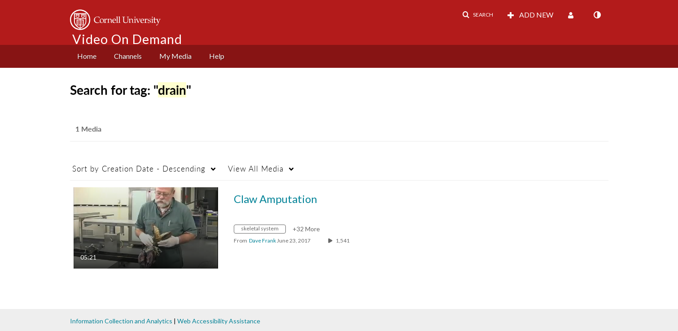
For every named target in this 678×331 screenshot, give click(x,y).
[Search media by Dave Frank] (262, 240)
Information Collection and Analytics (121, 321)
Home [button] (86, 56)
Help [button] (216, 56)
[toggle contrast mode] (597, 15)
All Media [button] (256, 168)
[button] (477, 15)
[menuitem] (87, 56)
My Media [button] (175, 56)
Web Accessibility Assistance (218, 321)
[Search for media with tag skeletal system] (263, 230)
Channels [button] (128, 56)
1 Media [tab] (88, 128)
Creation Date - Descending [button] (139, 168)
